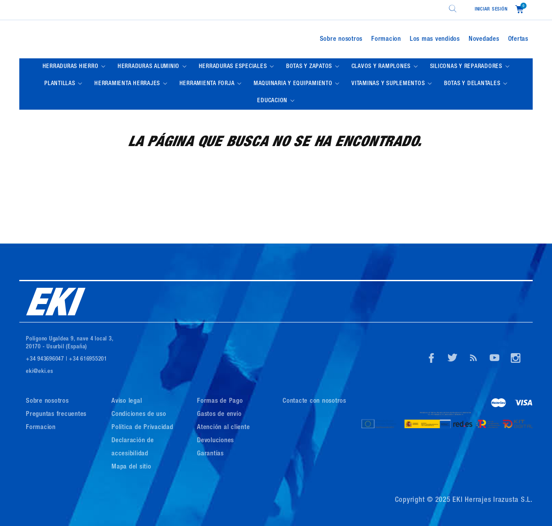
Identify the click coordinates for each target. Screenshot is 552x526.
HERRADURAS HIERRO (71, 67)
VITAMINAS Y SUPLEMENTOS (389, 84)
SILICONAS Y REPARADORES (467, 67)
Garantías (210, 454)
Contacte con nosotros (314, 401)
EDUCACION (273, 101)
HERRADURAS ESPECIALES (234, 67)
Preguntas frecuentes (56, 414)
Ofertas (518, 39)
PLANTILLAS (60, 84)
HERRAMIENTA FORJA (208, 84)
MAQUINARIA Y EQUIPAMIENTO (294, 84)
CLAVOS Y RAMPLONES (381, 67)
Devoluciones (215, 440)
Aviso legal (126, 401)
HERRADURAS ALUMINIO (149, 67)
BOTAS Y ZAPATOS (310, 67)
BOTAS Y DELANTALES (473, 84)
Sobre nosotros (341, 39)
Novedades (484, 39)
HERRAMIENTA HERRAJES (128, 84)
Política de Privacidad (142, 427)
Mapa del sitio (131, 467)
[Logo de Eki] (105, 39)
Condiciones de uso (138, 414)
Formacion (386, 39)
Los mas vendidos (435, 39)
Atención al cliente (223, 427)
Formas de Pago (220, 401)
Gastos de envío (219, 414)
